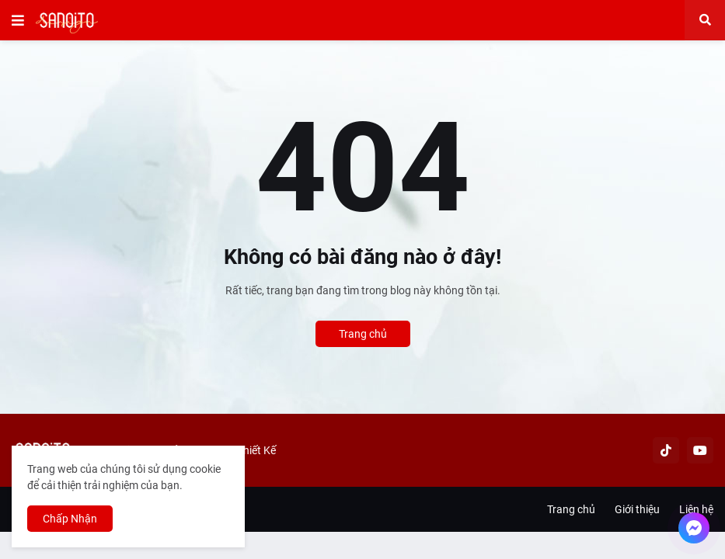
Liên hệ (696, 509)
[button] (18, 20)
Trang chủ (363, 334)
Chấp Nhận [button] (70, 518)
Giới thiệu (637, 509)
